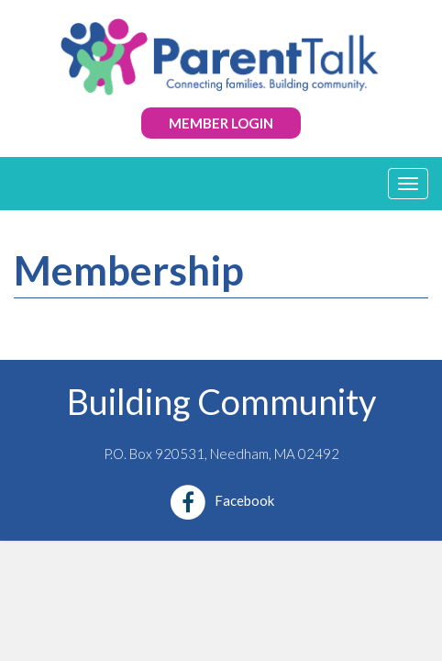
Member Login (221, 123)
